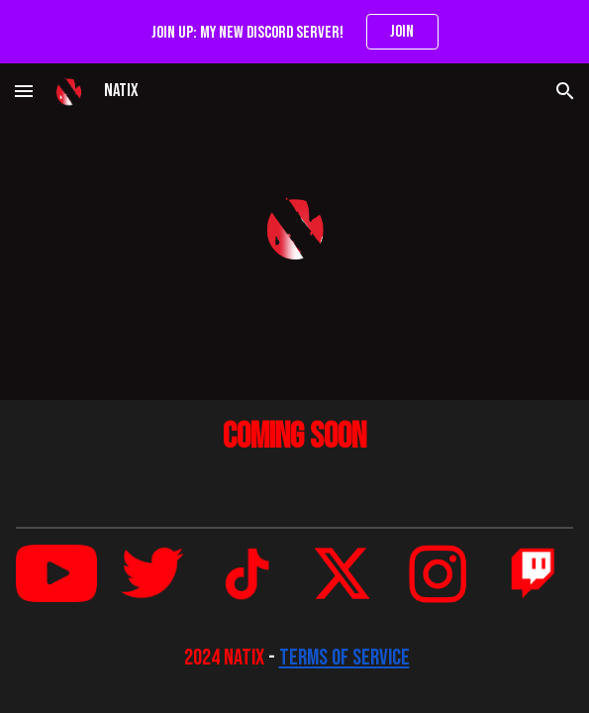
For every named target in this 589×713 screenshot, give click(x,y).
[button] (24, 90)
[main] (294, 437)
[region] (294, 31)
